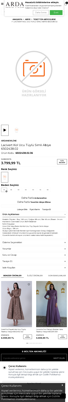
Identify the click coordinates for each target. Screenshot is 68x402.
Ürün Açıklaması (34, 214)
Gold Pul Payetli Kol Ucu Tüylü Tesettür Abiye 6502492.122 (13, 330)
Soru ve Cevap (34, 255)
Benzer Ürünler (12, 275)
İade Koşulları (34, 267)
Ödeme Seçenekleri (34, 242)
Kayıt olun (59, 358)
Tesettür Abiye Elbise (44, 19)
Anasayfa (17, 19)
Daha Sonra (40, 12)
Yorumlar (34, 249)
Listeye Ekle (22, 209)
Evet (56, 12)
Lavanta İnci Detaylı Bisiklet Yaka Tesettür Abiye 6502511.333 (49, 330)
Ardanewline (9, 140)
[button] (27, 343)
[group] (34, 73)
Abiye (27, 19)
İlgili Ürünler (35, 275)
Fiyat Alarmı (35, 209)
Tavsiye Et (46, 209)
